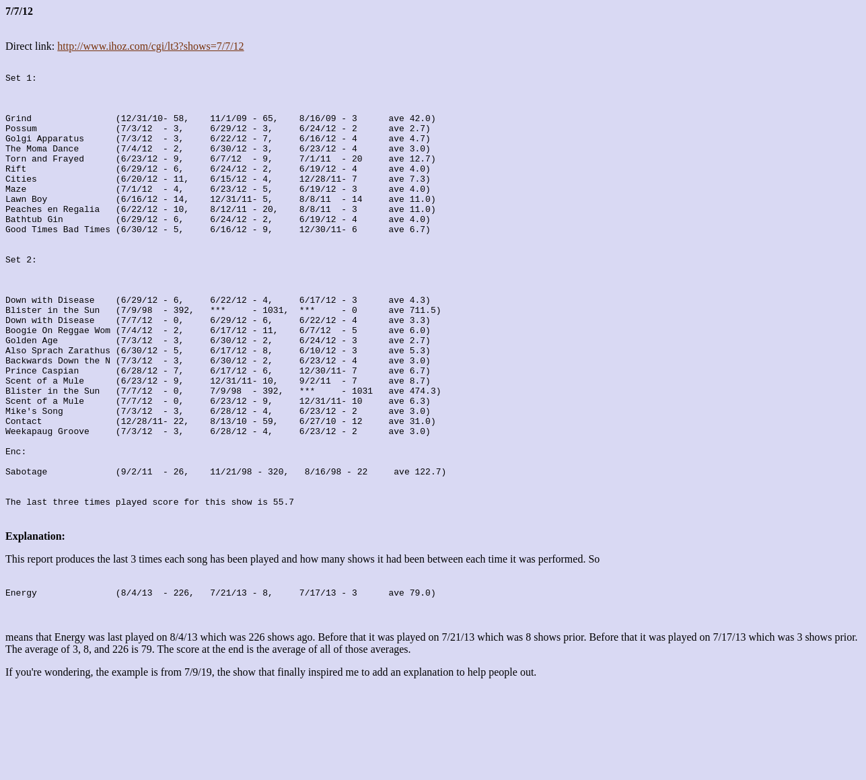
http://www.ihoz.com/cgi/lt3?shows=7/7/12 (150, 46)
